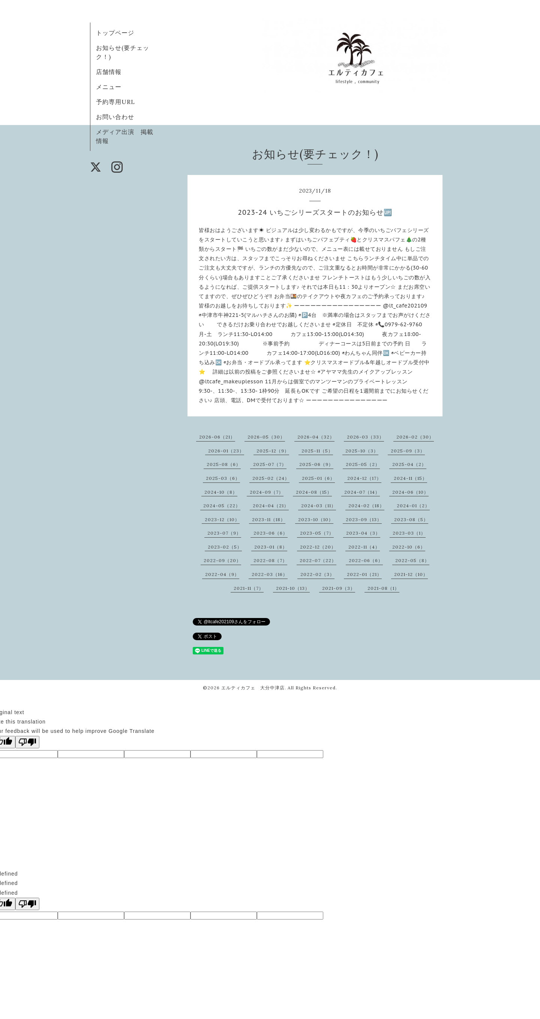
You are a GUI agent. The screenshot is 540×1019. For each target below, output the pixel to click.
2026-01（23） (226, 451)
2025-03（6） (223, 478)
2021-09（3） (338, 588)
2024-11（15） (410, 478)
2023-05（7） (317, 533)
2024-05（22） (221, 505)
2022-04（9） (222, 574)
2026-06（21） (217, 437)
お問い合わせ (115, 117)
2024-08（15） (314, 492)
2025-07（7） (269, 464)
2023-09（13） (364, 519)
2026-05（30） (266, 437)
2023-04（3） (363, 533)
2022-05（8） (412, 560)
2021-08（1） (383, 588)
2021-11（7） (249, 588)
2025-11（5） (317, 451)
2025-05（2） (363, 464)
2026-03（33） (365, 437)
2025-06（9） (316, 464)
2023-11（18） (268, 519)
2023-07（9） (224, 533)
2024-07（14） (362, 492)
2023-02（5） (225, 547)
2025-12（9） (272, 451)
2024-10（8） (220, 492)
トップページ (115, 32)
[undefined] (27, 904)
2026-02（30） (415, 437)
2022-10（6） (408, 547)
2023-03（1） (409, 533)
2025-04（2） (409, 464)
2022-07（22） (318, 560)
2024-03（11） (318, 505)
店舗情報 (109, 71)
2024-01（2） (413, 505)
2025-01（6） (318, 478)
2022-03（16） (270, 574)
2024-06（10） (410, 492)
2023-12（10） (222, 519)
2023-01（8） (270, 547)
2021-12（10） (411, 574)
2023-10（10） (315, 519)
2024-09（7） (267, 492)
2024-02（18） (366, 505)
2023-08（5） (411, 519)
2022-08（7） (270, 560)
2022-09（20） (222, 560)
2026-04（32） (315, 437)
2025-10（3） (361, 451)
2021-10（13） (293, 588)
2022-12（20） (318, 547)
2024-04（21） (271, 505)
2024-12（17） (364, 478)
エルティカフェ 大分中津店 (253, 687)
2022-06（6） (366, 560)
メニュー (109, 86)
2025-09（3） (408, 451)
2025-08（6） (224, 464)
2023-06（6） (271, 533)
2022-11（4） (364, 547)
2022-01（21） (364, 574)
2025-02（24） (271, 478)
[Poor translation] (27, 742)
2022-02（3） (317, 574)
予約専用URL (115, 102)
